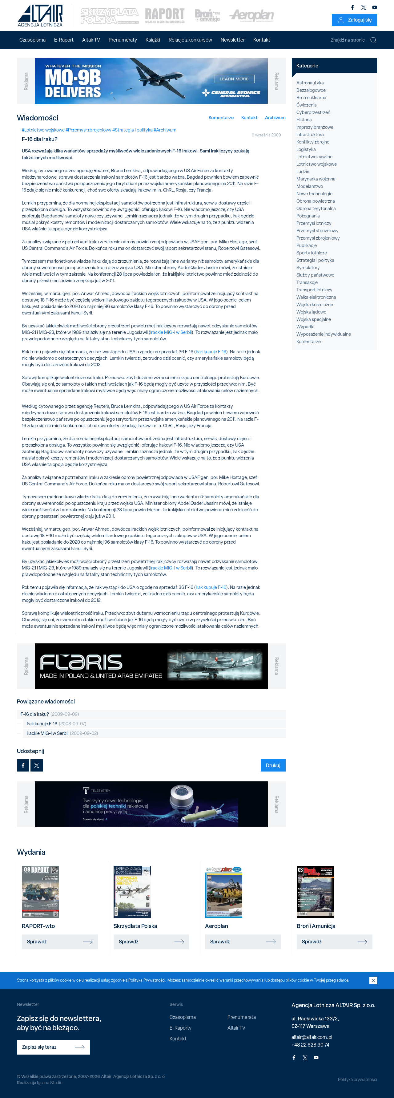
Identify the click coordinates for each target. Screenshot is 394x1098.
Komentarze (221, 117)
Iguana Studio (49, 1082)
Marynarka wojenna (316, 179)
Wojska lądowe (311, 312)
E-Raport (64, 40)
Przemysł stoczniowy (317, 231)
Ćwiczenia (306, 105)
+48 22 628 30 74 (310, 1045)
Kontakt (261, 40)
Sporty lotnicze (311, 253)
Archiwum (275, 117)
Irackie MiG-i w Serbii (171, 332)
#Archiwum (165, 130)
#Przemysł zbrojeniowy (88, 130)
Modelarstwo (309, 186)
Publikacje (306, 245)
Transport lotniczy (314, 290)
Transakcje (307, 282)
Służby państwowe (315, 275)
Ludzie (302, 171)
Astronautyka (310, 83)
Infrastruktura (310, 135)
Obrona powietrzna (315, 201)
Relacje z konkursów (190, 40)
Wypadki (305, 327)
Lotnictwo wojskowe (316, 164)
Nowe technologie (314, 194)
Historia (304, 120)
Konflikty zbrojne (312, 142)
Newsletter (233, 40)
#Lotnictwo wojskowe (43, 130)
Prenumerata (241, 1017)
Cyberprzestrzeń (313, 112)
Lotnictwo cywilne (314, 157)
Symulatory (308, 268)
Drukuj (273, 765)
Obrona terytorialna (316, 208)
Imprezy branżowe (314, 127)
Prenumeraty (123, 40)
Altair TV (91, 40)
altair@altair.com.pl (311, 1037)
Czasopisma (32, 40)
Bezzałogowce (311, 90)
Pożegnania (308, 216)
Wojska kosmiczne (314, 305)
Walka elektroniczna (316, 297)
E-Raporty (180, 1028)
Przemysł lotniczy (314, 223)
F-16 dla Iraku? (50, 714)
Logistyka (306, 149)
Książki (153, 40)
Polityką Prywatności (146, 980)
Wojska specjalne (313, 319)
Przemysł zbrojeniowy (318, 238)
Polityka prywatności (357, 1079)
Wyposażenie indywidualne (323, 334)
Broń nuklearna (311, 98)
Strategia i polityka (315, 260)
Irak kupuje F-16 (211, 352)
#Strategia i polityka (132, 130)
